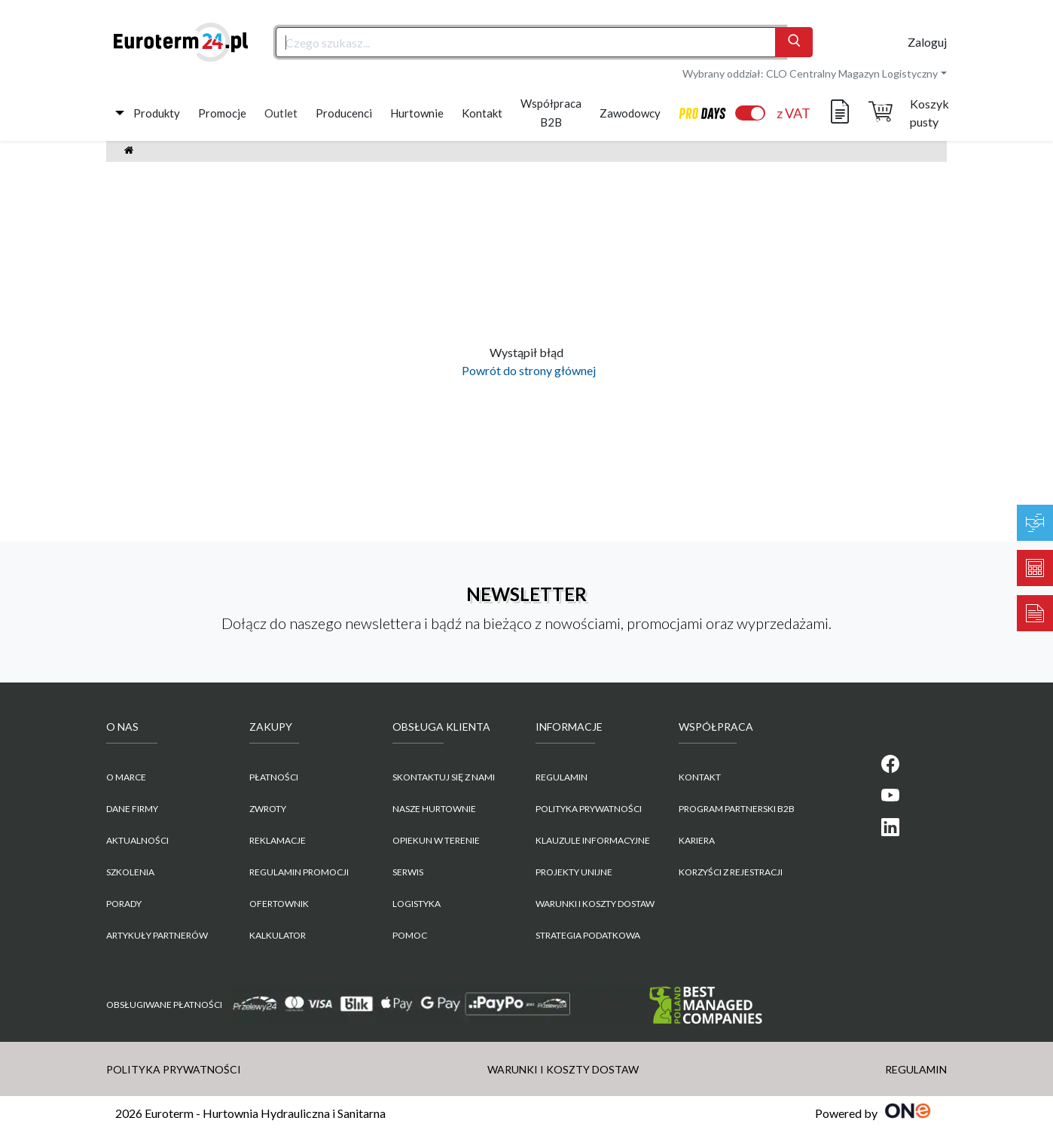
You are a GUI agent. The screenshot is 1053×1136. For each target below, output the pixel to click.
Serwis (407, 872)
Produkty (156, 113)
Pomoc (409, 935)
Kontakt (482, 113)
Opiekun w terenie (436, 840)
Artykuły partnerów (157, 935)
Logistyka (416, 903)
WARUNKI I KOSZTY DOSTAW (595, 903)
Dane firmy (132, 808)
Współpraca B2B (550, 112)
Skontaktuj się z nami (443, 777)
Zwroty (267, 808)
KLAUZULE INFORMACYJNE (593, 840)
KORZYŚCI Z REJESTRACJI (731, 872)
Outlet (281, 113)
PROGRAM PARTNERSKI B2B (737, 808)
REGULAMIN (562, 777)
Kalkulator (277, 935)
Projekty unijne (574, 872)
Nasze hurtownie (434, 808)
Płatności (273, 777)
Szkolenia (130, 872)
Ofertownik (279, 903)
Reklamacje (277, 840)
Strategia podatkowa (588, 935)
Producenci (344, 113)
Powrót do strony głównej (526, 370)
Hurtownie (417, 113)
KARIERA (697, 840)
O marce (126, 777)
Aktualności (137, 840)
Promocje (222, 113)
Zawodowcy (630, 113)
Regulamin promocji (299, 872)
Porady (124, 903)
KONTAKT (700, 777)
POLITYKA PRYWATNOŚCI (589, 808)
